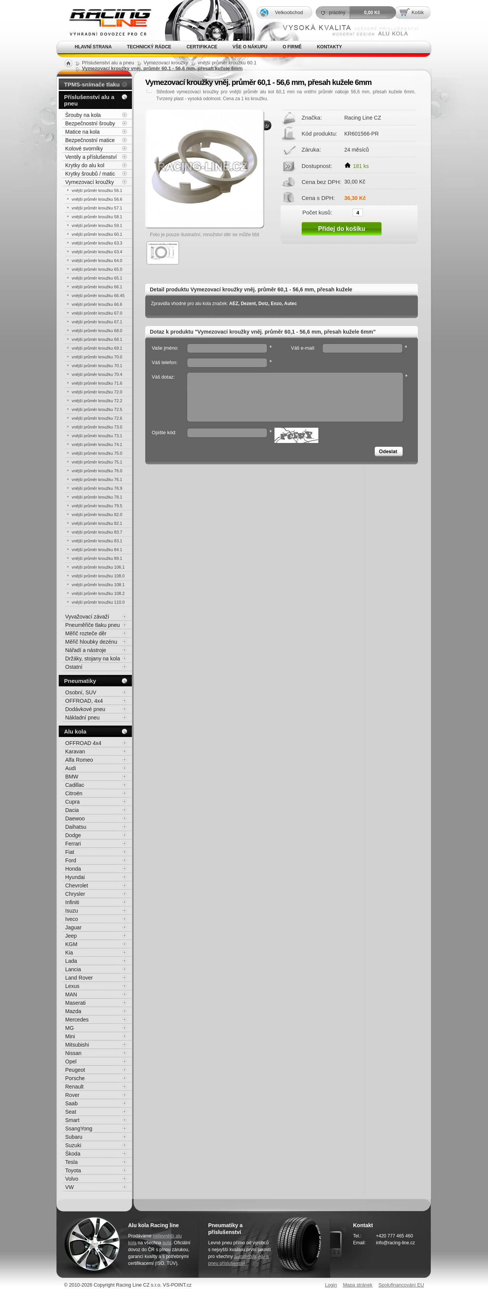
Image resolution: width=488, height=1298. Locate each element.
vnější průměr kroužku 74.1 (97, 444)
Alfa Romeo (79, 760)
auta (166, 1242)
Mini (70, 1036)
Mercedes (76, 1020)
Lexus (72, 986)
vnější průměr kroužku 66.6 (97, 304)
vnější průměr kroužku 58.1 (97, 216)
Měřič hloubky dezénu (91, 642)
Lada (71, 961)
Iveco (71, 919)
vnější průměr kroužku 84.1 (97, 549)
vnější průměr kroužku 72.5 (97, 409)
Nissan (73, 1053)
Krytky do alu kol (84, 165)
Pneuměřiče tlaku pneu (92, 625)
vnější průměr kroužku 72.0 (97, 392)
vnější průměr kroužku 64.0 (97, 260)
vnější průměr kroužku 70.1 (97, 365)
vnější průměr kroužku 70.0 (97, 357)
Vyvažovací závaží (87, 617)
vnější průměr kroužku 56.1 (97, 190)
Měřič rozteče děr (85, 633)
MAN (71, 994)
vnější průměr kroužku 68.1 (97, 339)
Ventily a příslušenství (91, 157)
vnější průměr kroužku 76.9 (97, 488)
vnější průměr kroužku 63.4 (97, 251)
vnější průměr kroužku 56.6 (97, 199)
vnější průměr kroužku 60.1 (97, 234)
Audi (70, 768)
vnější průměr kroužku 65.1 (97, 278)
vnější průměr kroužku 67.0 (97, 313)
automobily (245, 1256)
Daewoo (75, 818)
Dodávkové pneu (85, 709)
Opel (71, 1061)
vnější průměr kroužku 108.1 (98, 584)
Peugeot (75, 1070)
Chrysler (75, 894)
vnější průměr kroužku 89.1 (97, 558)
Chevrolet (76, 885)
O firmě (292, 47)
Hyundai (75, 877)
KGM (71, 944)
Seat (70, 1112)
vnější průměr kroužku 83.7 (97, 532)
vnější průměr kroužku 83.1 (97, 541)
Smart (72, 1120)
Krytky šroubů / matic (90, 174)
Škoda (72, 1154)
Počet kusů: (317, 212)
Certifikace (201, 47)
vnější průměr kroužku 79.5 (97, 506)
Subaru (73, 1137)
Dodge (73, 835)
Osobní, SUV (80, 692)
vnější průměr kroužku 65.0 (97, 269)
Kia (69, 953)
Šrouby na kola (83, 115)
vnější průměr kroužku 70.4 (97, 374)
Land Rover (79, 978)
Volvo (71, 1179)
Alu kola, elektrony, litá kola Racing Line (105, 20)
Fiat (69, 852)
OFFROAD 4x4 (83, 743)
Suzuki (73, 1145)
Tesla (71, 1162)
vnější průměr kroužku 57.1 (97, 208)
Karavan (75, 751)
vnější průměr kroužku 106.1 (98, 567)
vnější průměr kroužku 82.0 (97, 514)
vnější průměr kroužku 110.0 (98, 602)
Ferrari (73, 844)
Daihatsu (75, 827)
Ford (70, 860)
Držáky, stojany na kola (92, 658)
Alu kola (75, 731)
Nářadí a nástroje (85, 650)
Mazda (73, 1011)
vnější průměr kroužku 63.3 (97, 243)
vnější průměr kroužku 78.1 (97, 497)
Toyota (73, 1170)
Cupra (72, 802)
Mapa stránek (357, 1285)
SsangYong (78, 1128)
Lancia (73, 969)
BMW (71, 777)
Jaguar (73, 927)
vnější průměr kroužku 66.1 (97, 287)
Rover (72, 1095)
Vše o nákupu (250, 47)
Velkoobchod (289, 12)
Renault (74, 1087)
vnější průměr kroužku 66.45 (98, 295)
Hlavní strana (93, 47)
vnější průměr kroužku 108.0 (98, 576)
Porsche (75, 1078)
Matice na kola (82, 132)
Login (331, 1285)
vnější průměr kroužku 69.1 (97, 348)
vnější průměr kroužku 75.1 (97, 462)
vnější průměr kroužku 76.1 (97, 479)
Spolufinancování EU (401, 1285)
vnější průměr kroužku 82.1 (97, 523)
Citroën (73, 793)
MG (69, 1028)
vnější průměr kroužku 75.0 (97, 453)
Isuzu (71, 911)
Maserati (75, 1003)
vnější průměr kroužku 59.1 (97, 225)
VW (69, 1187)
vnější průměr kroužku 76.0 (97, 470)
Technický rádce (149, 47)
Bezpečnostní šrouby (90, 123)
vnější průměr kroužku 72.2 (97, 400)
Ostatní (73, 667)
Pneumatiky (80, 681)
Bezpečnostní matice (90, 140)
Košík (417, 12)
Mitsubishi (77, 1045)
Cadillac (74, 785)
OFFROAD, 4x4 (84, 701)
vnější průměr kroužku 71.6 (97, 383)
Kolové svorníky (84, 148)
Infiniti (72, 902)
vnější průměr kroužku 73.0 (97, 427)
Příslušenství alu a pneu (89, 100)
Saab (71, 1103)
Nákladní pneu (82, 718)
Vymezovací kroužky (89, 182)
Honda (73, 869)
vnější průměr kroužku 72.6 (97, 418)
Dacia (72, 810)
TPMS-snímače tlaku (92, 84)
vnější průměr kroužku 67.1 (97, 322)
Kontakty (329, 47)
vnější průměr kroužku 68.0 (97, 330)
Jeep (71, 936)
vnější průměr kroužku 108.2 (98, 593)
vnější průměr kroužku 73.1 (97, 435)
